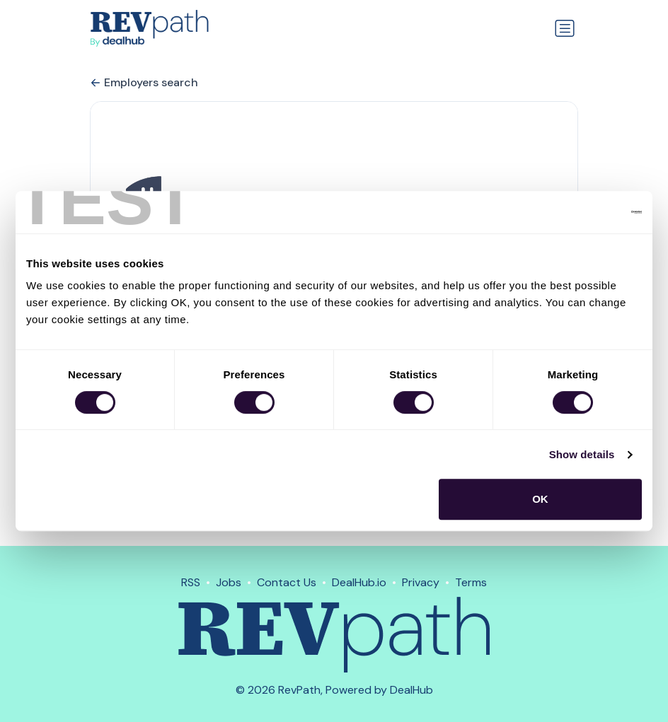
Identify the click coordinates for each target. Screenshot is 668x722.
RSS (190, 582)
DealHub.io (359, 582)
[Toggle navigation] (564, 28)
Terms (471, 582)
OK (540, 499)
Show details (582, 454)
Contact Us (286, 582)
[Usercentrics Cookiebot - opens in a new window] (580, 212)
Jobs (228, 582)
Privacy (420, 582)
